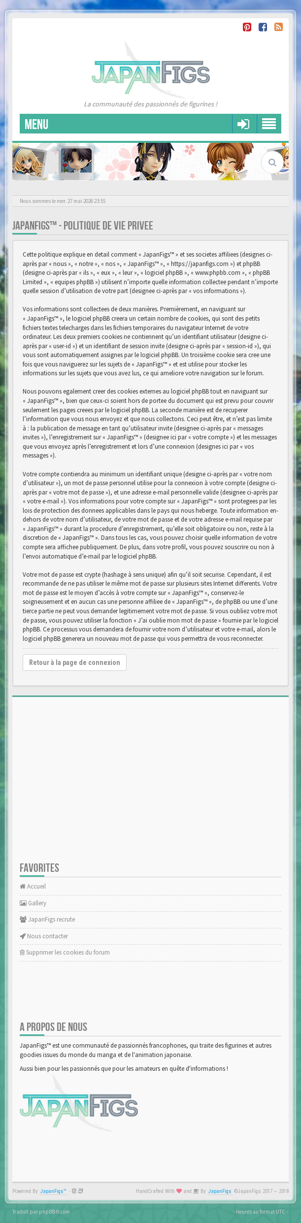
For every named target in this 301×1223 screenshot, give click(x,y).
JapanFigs (220, 1191)
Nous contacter (44, 936)
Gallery (33, 903)
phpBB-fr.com (54, 1211)
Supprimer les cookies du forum (65, 952)
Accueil (33, 886)
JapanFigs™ (53, 1191)
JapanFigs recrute (47, 919)
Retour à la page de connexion (74, 662)
